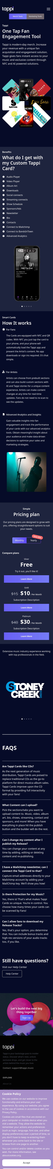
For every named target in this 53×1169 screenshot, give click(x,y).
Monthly (19, 540)
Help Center (12, 973)
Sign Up (26, 1017)
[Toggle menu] (48, 9)
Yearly (33, 540)
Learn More (26, 579)
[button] (22, 306)
